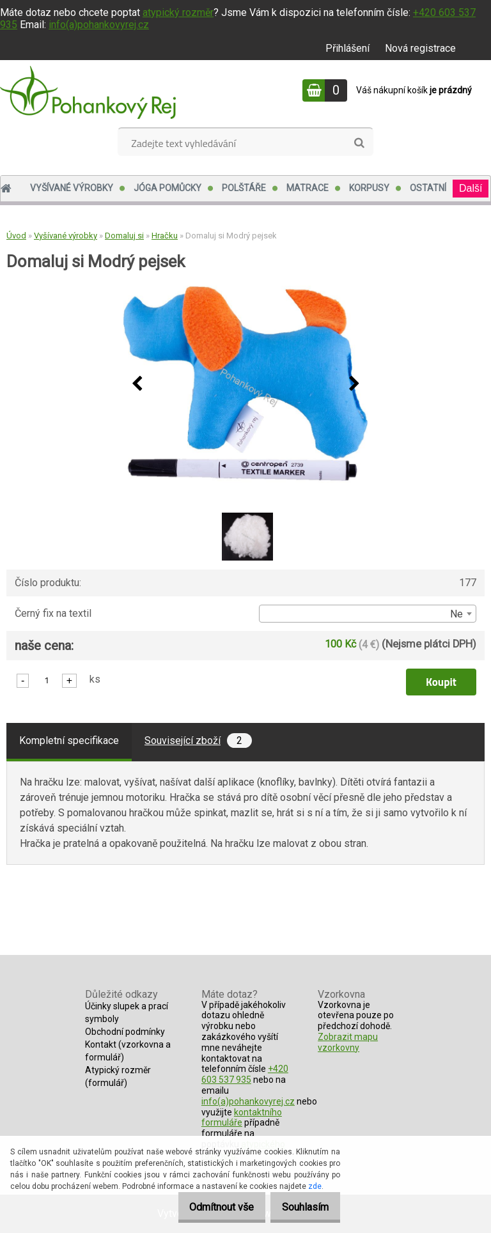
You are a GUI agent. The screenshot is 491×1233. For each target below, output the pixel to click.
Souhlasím (300, 1207)
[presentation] (136, 384)
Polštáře (244, 188)
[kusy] (47, 680)
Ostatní (428, 188)
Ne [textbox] (456, 614)
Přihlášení (347, 48)
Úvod (16, 235)
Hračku (165, 235)
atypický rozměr (178, 12)
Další (470, 188)
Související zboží (198, 740)
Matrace (307, 188)
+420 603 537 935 (244, 1074)
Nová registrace (420, 48)
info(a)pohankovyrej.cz (99, 25)
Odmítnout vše (208, 1207)
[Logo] (88, 92)
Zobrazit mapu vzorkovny (348, 1042)
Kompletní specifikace (69, 740)
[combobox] (367, 614)
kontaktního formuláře (241, 1117)
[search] (359, 143)
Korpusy (369, 188)
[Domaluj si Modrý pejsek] (245, 384)
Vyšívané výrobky (71, 188)
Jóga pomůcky (167, 188)
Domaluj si (124, 235)
